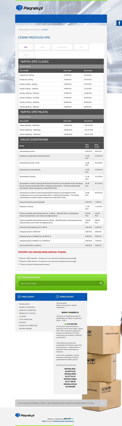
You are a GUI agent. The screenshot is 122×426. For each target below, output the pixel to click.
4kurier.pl (49, 421)
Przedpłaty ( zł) (26, 313)
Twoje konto (23, 304)
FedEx (42, 47)
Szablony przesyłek (26, 310)
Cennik (45, 30)
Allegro (21, 316)
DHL (81, 47)
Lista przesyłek (24, 319)
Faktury (21, 322)
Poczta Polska (62, 47)
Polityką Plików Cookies (84, 403)
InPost (26, 55)
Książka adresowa (26, 307)
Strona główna (34, 30)
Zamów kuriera (24, 329)
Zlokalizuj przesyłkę (27, 325)
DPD (25, 47)
